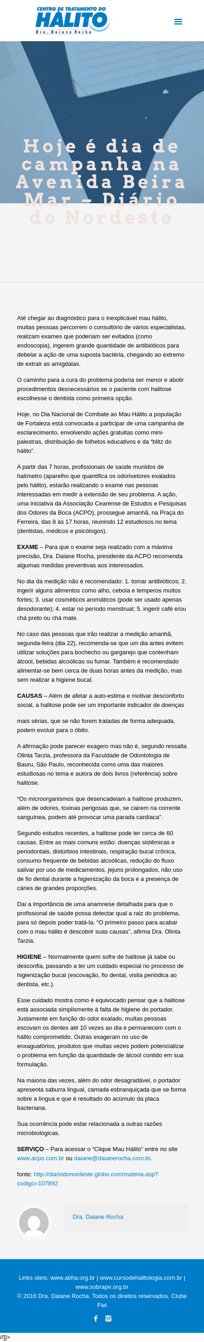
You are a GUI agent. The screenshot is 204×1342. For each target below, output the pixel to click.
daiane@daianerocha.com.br (112, 1158)
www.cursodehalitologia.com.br (141, 1277)
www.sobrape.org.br (102, 1286)
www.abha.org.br (72, 1277)
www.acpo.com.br (40, 1158)
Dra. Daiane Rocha (98, 1216)
